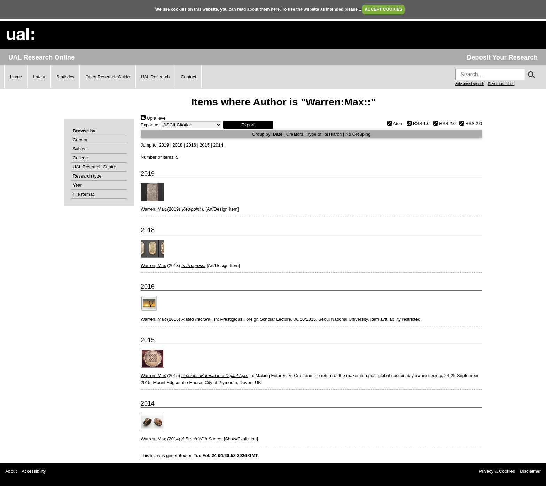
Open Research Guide (107, 76)
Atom (394, 123)
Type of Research (324, 134)
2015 (204, 145)
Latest (39, 76)
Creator (80, 139)
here (275, 9)
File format (83, 194)
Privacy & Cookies (497, 471)
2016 (191, 145)
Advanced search (469, 83)
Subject (80, 148)
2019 (164, 145)
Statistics (65, 76)
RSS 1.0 (417, 123)
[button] (248, 125)
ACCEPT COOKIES (383, 9)
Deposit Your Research (502, 57)
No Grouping (358, 134)
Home (16, 76)
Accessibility (34, 471)
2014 (218, 145)
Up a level (153, 118)
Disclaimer (530, 471)
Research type (87, 176)
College (80, 157)
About (11, 471)
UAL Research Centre (94, 167)
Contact (188, 76)
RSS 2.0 (443, 123)
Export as (150, 124)
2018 (177, 145)
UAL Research (155, 76)
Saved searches (501, 83)
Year (77, 185)
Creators (294, 134)
